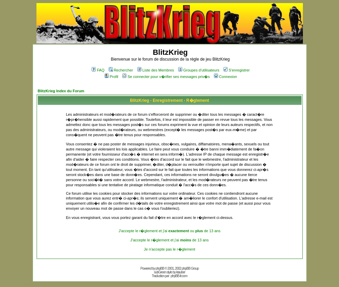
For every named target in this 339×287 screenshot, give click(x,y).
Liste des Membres (155, 70)
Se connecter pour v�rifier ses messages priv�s (166, 77)
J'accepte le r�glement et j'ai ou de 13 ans (169, 231)
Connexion (225, 77)
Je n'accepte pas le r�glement (169, 249)
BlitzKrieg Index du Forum (61, 91)
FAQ (98, 70)
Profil (111, 77)
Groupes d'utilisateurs (198, 70)
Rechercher (121, 70)
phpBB (160, 268)
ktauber (180, 272)
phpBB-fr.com (179, 276)
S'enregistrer (237, 70)
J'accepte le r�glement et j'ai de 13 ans (169, 240)
